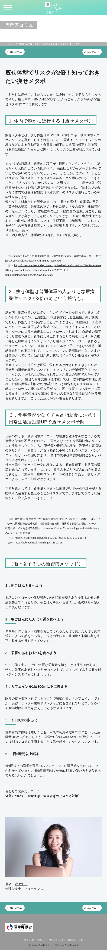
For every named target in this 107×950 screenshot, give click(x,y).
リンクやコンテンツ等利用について (66, 940)
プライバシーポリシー (34, 940)
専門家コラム (21, 44)
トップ (9, 44)
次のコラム (90, 51)
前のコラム (15, 51)
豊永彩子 (21, 884)
